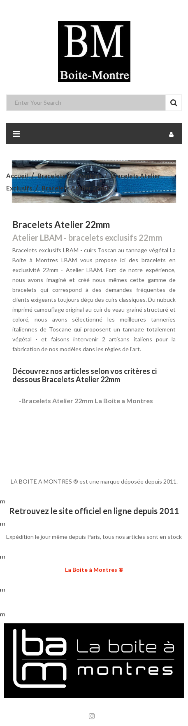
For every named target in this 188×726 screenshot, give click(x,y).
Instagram (91, 716)
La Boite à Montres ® (94, 569)
